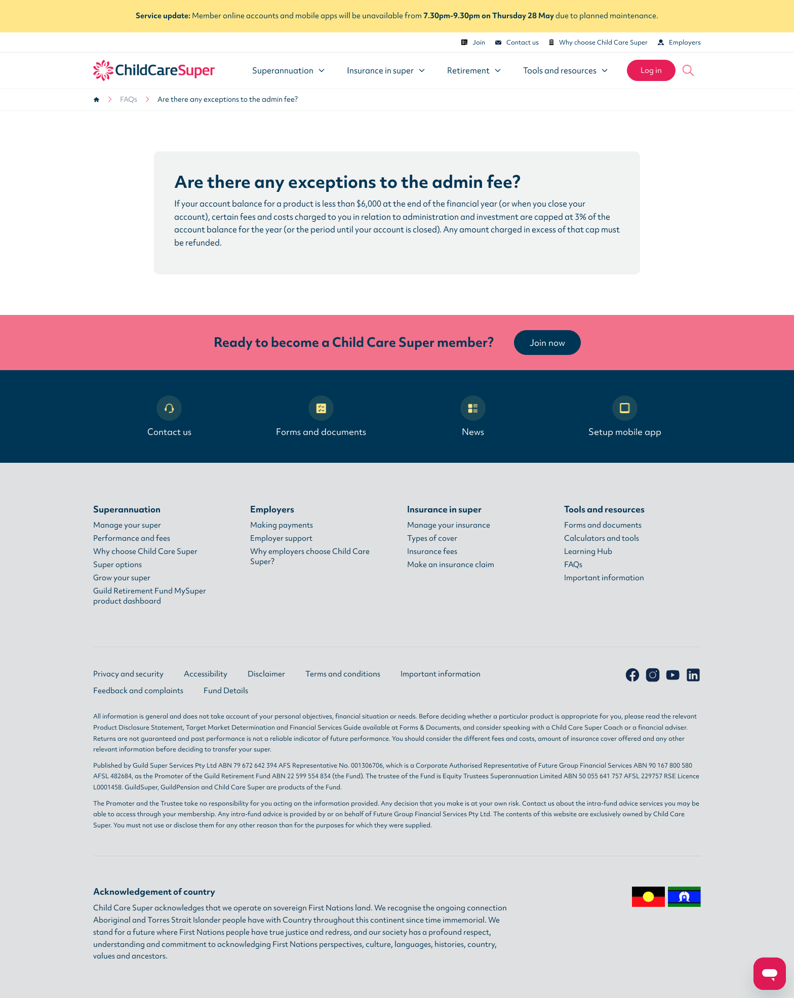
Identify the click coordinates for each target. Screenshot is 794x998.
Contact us (517, 42)
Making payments (281, 525)
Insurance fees (432, 551)
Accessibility (205, 674)
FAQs (128, 99)
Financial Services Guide (325, 727)
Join (473, 42)
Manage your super (127, 525)
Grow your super (121, 578)
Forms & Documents (430, 727)
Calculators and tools (601, 538)
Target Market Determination (230, 727)
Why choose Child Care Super (598, 42)
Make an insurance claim (450, 565)
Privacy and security (128, 674)
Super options (117, 565)
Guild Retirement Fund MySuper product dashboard (149, 596)
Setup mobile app (624, 416)
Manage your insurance (448, 525)
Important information (604, 578)
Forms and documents (321, 416)
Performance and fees (131, 538)
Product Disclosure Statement (138, 727)
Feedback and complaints (138, 691)
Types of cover (432, 538)
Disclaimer (266, 674)
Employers (679, 42)
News (473, 416)
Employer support (281, 538)
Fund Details (226, 691)
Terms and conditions (342, 674)
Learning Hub (588, 551)
